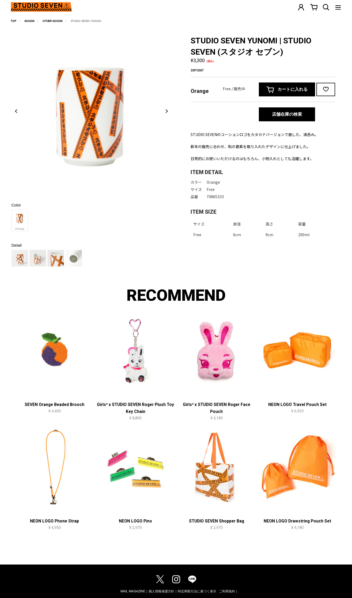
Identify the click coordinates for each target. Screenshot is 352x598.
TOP (13, 20)
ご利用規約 (227, 591)
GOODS (29, 20)
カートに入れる (287, 89)
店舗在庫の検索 (287, 114)
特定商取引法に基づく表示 (197, 591)
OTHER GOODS (52, 20)
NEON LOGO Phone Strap (54, 521)
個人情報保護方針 (161, 591)
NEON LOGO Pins (135, 521)
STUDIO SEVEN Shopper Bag (216, 521)
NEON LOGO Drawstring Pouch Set (297, 521)
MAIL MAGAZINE (132, 591)
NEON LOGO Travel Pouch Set (297, 404)
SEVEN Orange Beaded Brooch (54, 404)
